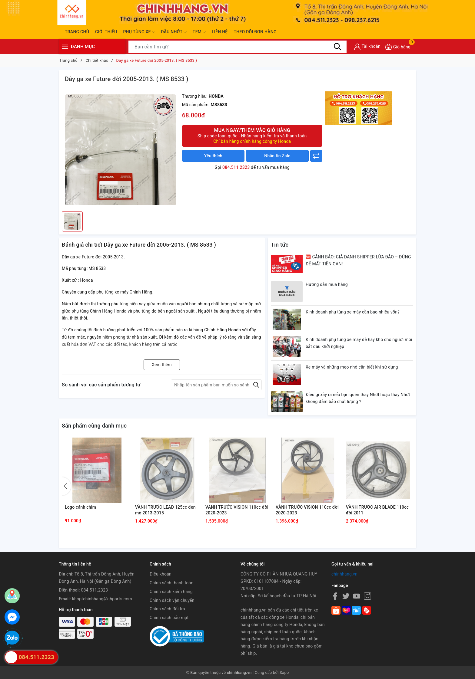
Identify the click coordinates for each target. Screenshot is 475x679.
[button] (66, 486)
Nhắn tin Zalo (277, 155)
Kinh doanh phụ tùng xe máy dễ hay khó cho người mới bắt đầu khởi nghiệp (359, 343)
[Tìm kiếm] (337, 46)
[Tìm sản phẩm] (237, 47)
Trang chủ (77, 31)
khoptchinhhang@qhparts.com (102, 598)
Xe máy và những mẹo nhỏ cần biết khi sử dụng (352, 367)
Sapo (284, 672)
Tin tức (279, 244)
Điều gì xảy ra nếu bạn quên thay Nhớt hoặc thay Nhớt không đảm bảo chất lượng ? (358, 398)
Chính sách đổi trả (167, 608)
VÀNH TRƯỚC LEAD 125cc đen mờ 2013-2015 (165, 510)
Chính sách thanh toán (171, 582)
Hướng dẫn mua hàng (327, 284)
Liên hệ (220, 31)
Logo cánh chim (80, 507)
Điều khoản (160, 574)
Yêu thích (213, 155)
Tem (199, 32)
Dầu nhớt (174, 32)
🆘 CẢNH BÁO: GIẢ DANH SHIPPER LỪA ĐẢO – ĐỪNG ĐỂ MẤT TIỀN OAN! (358, 260)
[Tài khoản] (367, 47)
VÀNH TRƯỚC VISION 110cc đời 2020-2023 (236, 510)
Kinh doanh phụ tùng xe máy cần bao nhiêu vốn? (353, 312)
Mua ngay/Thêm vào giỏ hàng (252, 135)
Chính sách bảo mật (169, 617)
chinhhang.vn (344, 574)
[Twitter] (346, 596)
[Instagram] (367, 596)
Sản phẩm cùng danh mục (94, 425)
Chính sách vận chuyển (172, 600)
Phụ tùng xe (139, 32)
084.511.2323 (236, 167)
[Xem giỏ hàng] (397, 46)
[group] (120, 149)
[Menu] (65, 46)
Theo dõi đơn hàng (255, 31)
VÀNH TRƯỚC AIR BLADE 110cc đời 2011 (377, 510)
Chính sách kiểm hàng (171, 591)
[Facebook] (335, 596)
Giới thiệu (106, 31)
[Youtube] (356, 596)
